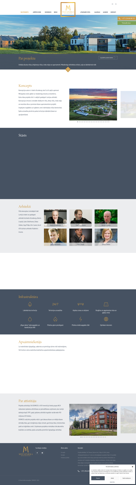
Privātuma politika (65, 457)
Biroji (55, 12)
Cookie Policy (112, 482)
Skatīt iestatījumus (127, 478)
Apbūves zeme (37, 12)
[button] (132, 467)
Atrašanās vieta (85, 12)
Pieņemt (98, 478)
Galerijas (97, 12)
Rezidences (48, 12)
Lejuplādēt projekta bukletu (106, 57)
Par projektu (25, 12)
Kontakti (113, 12)
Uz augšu (63, 452)
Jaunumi (105, 12)
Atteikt (112, 478)
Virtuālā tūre (126, 23)
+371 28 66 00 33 (128, 19)
